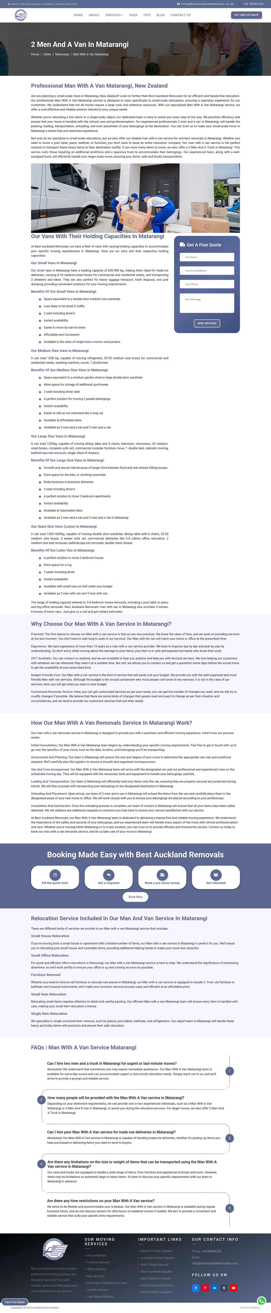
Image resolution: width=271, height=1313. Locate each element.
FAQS (133, 15)
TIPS (147, 15)
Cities (47, 54)
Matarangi (62, 54)
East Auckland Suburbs (156, 1278)
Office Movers (96, 1269)
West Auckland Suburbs (156, 1271)
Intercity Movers (97, 1290)
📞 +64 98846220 (251, 3)
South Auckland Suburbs (157, 1285)
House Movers (96, 1255)
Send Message (207, 323)
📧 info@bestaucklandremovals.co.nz (205, 4)
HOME (78, 15)
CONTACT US (181, 15)
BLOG (160, 15)
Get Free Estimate (246, 15)
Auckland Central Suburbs (158, 1258)
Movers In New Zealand (156, 1251)
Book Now (135, 897)
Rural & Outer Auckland (156, 1292)
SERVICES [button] (114, 15)
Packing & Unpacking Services (107, 1283)
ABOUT (94, 15)
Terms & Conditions (250, 1307)
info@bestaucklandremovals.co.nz (215, 1263)
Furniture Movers (98, 1262)
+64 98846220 (211, 1251)
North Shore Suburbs (154, 1264)
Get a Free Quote (15, 1301)
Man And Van (96, 1276)
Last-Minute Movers (100, 1296)
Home (35, 54)
